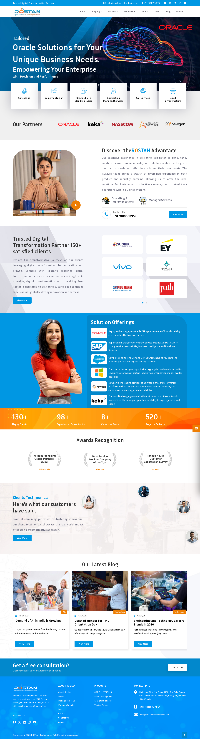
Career (157, 11)
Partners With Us (66, 705)
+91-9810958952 (152, 3)
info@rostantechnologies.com (123, 3)
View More (178, 214)
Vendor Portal (101, 705)
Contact (180, 11)
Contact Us (177, 667)
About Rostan (65, 692)
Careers (61, 722)
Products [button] (128, 11)
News (61, 696)
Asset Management (103, 696)
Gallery (61, 713)
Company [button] (96, 11)
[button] (99, 84)
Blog (168, 11)
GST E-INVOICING (103, 692)
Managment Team (66, 700)
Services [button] (112, 11)
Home (82, 11)
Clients (144, 11)
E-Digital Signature (103, 700)
